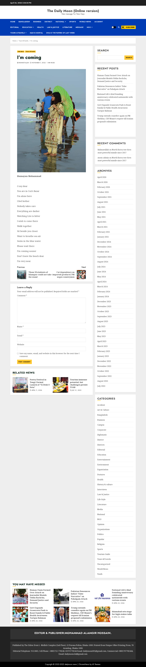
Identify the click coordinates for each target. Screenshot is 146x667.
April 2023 (101, 341)
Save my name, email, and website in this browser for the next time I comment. (50, 355)
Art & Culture (103, 410)
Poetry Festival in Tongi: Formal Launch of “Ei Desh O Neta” (20, 385)
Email (20, 335)
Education (27, 27)
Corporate (101, 430)
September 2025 (104, 197)
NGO (89, 27)
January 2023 (103, 356)
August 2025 (102, 202)
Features (101, 474)
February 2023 (103, 351)
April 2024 (101, 281)
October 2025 (103, 192)
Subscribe (128, 27)
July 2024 (101, 266)
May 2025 (101, 217)
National (60, 22)
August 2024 (102, 261)
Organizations (103, 529)
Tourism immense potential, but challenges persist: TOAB (60, 385)
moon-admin (103, 157)
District (48, 22)
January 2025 (103, 237)
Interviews (102, 489)
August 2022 (102, 381)
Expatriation (102, 469)
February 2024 (103, 291)
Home (12, 22)
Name (20, 326)
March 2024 (102, 286)
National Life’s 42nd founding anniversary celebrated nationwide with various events (115, 97)
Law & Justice (53, 27)
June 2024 (101, 271)
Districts (100, 445)
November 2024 (104, 246)
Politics (100, 534)
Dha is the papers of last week (60, 33)
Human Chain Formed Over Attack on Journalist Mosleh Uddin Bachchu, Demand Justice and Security (113, 78)
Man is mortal (36, 33)
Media (100, 509)
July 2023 (101, 326)
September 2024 (104, 257)
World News (85, 22)
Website (20, 344)
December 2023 (104, 301)
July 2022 (101, 386)
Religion (100, 544)
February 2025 (103, 232)
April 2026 (101, 177)
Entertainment (103, 459)
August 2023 (102, 321)
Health (40, 27)
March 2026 (102, 182)
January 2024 (103, 296)
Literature (67, 27)
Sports (72, 22)
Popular (100, 539)
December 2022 (104, 361)
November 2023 (104, 306)
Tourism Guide (103, 554)
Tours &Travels (17, 33)
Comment (22, 295)
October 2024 (103, 252)
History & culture (105, 484)
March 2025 (102, 227)
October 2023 (103, 311)
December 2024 (104, 242)
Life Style (101, 499)
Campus (100, 425)
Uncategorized (103, 564)
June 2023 (101, 331)
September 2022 (104, 376)
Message (79, 27)
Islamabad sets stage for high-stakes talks (102, 614)
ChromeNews (84, 664)
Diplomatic (102, 434)
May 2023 (101, 336)
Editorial (14, 27)
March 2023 (102, 346)
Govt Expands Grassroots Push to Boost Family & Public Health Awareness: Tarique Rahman (114, 108)
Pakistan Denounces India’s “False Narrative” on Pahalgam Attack (111, 87)
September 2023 (104, 316)
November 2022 (104, 366)
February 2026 (103, 187)
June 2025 (101, 212)
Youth (99, 574)
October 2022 (103, 371)
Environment (103, 464)
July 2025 (101, 207)
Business (37, 22)
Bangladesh (24, 22)
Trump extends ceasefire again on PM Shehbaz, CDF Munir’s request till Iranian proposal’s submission (115, 119)
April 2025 (101, 222)
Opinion (100, 524)
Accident (98, 22)
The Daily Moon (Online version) (73, 10)
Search (103, 50)
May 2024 (101, 276)
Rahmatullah (24, 63)
